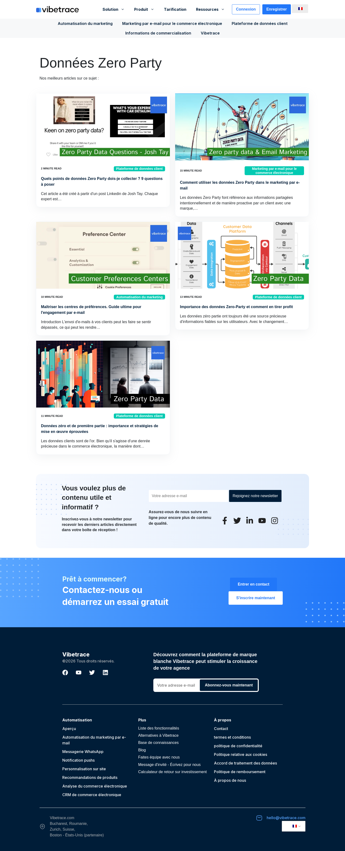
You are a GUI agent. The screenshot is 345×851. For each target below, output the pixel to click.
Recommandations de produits (89, 777)
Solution (116, 9)
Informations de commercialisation (158, 33)
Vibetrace (210, 33)
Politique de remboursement (239, 771)
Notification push (77, 760)
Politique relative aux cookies (240, 754)
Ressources (213, 9)
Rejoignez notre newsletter (255, 496)
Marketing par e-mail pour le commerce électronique (172, 23)
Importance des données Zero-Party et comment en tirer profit (236, 307)
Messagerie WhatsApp (83, 751)
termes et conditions (232, 737)
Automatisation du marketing (85, 23)
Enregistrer (276, 9)
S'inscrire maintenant (255, 598)
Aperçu (69, 728)
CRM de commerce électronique (91, 794)
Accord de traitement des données (245, 763)
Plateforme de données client (260, 23)
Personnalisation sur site (84, 768)
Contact (221, 728)
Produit (146, 9)
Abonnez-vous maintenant (229, 685)
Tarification (175, 9)
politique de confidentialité (238, 745)
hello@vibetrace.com (286, 817)
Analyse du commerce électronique (94, 786)
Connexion (246, 9)
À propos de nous (230, 780)
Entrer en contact (253, 584)
